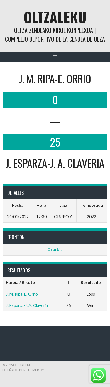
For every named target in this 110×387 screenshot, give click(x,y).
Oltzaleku (55, 16)
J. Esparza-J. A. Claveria (27, 305)
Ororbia (55, 249)
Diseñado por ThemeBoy (23, 370)
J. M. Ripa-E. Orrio (22, 293)
